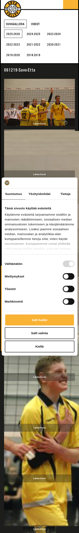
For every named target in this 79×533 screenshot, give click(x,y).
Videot (35, 24)
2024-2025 (33, 34)
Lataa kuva (39, 123)
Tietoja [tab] (65, 193)
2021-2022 (33, 45)
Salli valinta (39, 333)
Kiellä (39, 346)
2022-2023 (13, 45)
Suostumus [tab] (13, 193)
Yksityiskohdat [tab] (39, 193)
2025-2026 (13, 34)
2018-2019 (33, 55)
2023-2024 (54, 34)
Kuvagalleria (15, 24)
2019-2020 (13, 55)
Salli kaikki (39, 319)
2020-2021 (54, 45)
